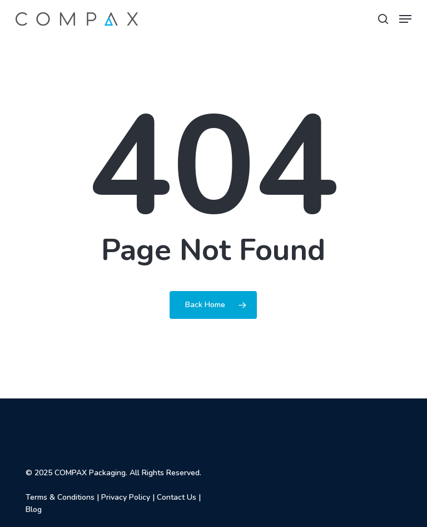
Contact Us (176, 497)
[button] (405, 18)
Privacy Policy (125, 497)
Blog (34, 509)
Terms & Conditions (60, 497)
